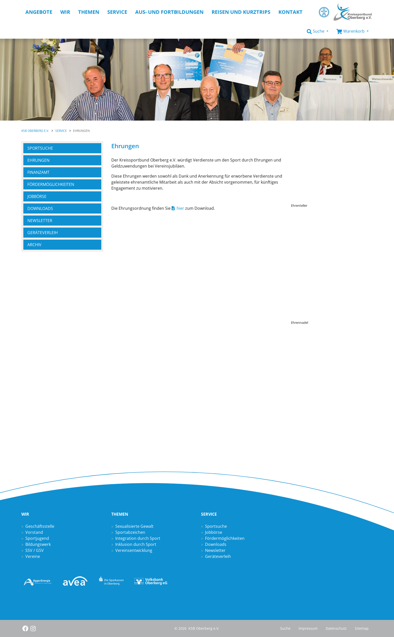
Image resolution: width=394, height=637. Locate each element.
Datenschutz (336, 628)
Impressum (308, 628)
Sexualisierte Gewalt (134, 526)
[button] (317, 31)
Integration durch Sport (137, 538)
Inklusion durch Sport (135, 544)
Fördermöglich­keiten (50, 184)
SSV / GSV (34, 550)
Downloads (40, 208)
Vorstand (34, 532)
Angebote (38, 12)
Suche (285, 628)
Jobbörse (36, 196)
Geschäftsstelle (39, 526)
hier (180, 208)
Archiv (34, 244)
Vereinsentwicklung (133, 550)
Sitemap (362, 628)
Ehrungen (38, 160)
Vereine (32, 556)
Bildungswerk (38, 544)
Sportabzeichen (130, 532)
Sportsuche (40, 148)
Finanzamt (38, 172)
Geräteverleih (42, 232)
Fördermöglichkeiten (224, 538)
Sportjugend (37, 538)
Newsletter (39, 220)
